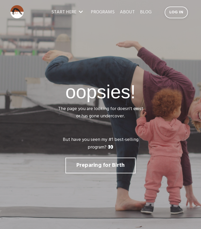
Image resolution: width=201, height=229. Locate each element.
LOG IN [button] (176, 12)
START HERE (67, 12)
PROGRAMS (103, 12)
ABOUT (127, 12)
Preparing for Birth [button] (100, 165)
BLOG (146, 12)
